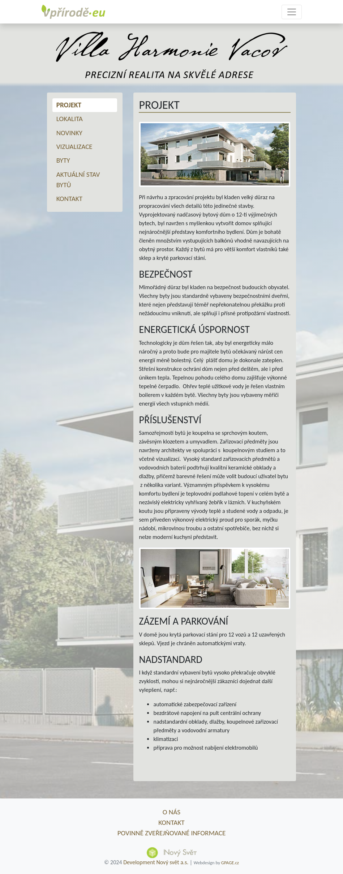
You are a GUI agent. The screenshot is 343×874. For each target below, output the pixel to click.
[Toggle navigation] (292, 12)
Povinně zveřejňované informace (171, 833)
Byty (63, 160)
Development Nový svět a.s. (155, 862)
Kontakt (69, 198)
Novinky (69, 133)
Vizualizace (74, 146)
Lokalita (69, 119)
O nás (171, 812)
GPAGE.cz (230, 862)
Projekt (68, 105)
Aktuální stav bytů (78, 179)
